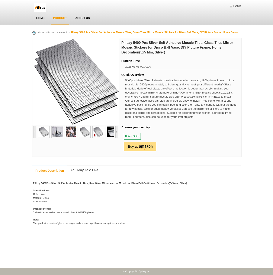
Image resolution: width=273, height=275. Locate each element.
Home (237, 6)
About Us (82, 18)
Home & (63, 32)
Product (60, 18)
